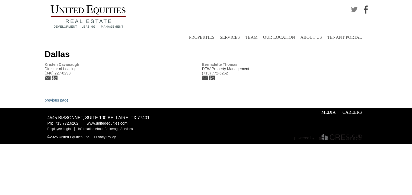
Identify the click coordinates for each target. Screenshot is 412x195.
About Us (311, 37)
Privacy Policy (105, 137)
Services (230, 37)
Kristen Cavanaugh (62, 64)
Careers (352, 112)
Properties (201, 37)
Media (328, 112)
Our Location (279, 37)
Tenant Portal (344, 37)
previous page (57, 100)
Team (251, 37)
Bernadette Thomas (220, 64)
